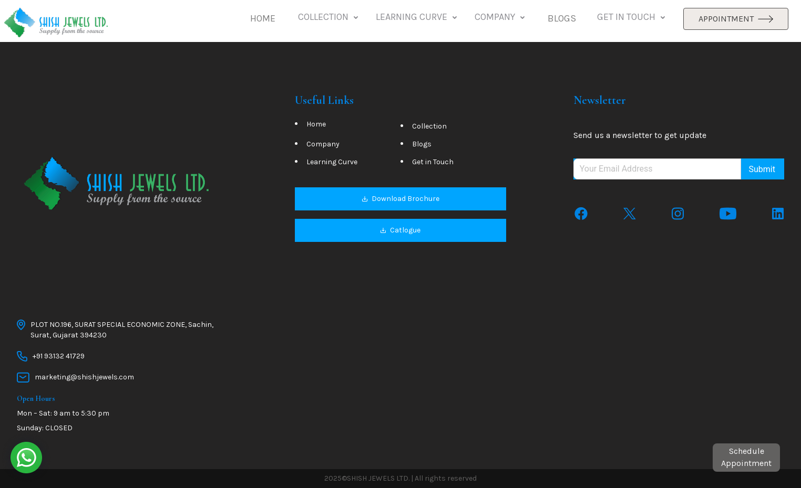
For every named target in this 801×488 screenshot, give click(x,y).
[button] (262, 19)
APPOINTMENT (736, 19)
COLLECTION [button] (329, 17)
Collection (429, 126)
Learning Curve (331, 161)
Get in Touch (433, 161)
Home (316, 124)
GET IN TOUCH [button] (632, 17)
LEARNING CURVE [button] (417, 17)
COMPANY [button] (501, 17)
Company (323, 144)
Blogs (422, 144)
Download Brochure (400, 198)
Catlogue (400, 230)
